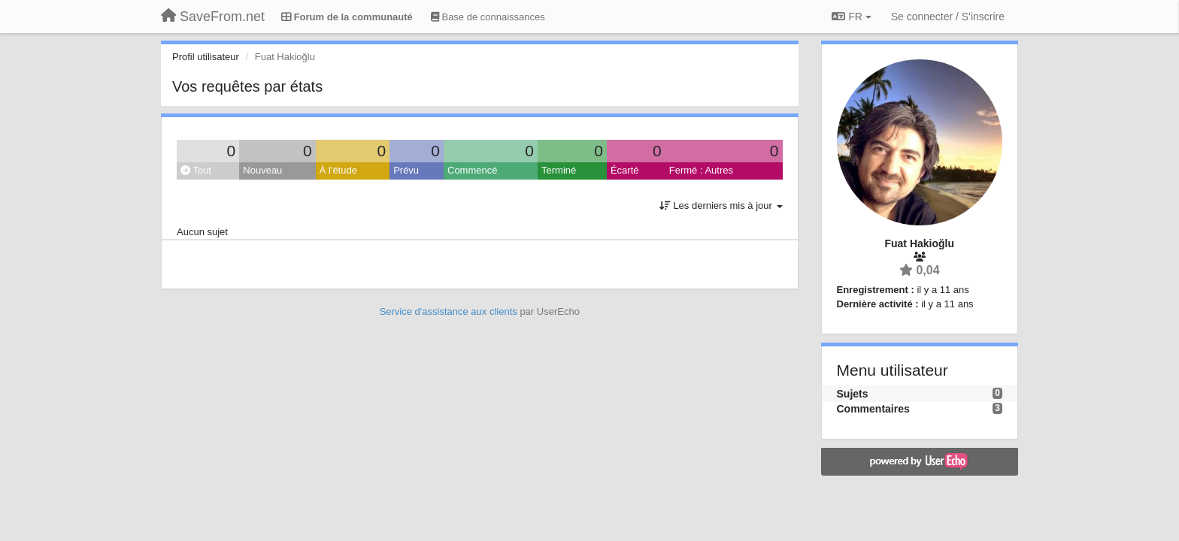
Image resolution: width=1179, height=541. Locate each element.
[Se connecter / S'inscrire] (948, 16)
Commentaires (873, 409)
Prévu (406, 170)
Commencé (472, 170)
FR (851, 17)
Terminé (558, 170)
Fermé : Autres (701, 170)
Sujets (852, 394)
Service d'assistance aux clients (448, 311)
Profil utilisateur (205, 56)
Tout (195, 170)
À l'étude (338, 170)
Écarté (625, 170)
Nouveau (262, 170)
